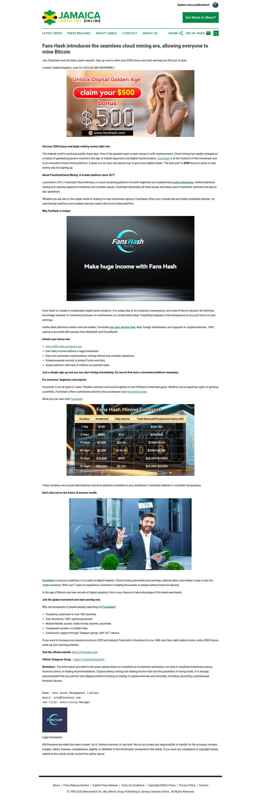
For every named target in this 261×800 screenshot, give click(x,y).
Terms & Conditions (132, 785)
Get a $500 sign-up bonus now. (64, 346)
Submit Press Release (105, 785)
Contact (129, 33)
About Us (149, 33)
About (56, 785)
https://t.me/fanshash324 (89, 659)
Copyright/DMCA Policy (162, 785)
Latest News (52, 33)
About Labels (106, 33)
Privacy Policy (187, 785)
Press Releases (78, 33)
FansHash (163, 158)
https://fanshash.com (85, 652)
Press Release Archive (76, 785)
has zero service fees (122, 327)
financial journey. (137, 391)
